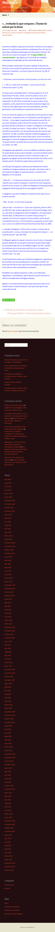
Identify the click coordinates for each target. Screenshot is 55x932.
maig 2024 (8, 567)
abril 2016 (8, 807)
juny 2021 (8, 691)
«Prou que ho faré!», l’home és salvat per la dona (30, 313)
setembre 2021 (10, 680)
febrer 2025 (8, 536)
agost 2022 (8, 641)
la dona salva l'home (38, 33)
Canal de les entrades (12, 907)
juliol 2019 (8, 772)
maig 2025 (8, 525)
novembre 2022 (10, 631)
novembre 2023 (10, 588)
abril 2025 (8, 529)
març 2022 (8, 659)
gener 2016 (8, 817)
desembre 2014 (10, 863)
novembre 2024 (10, 546)
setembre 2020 (10, 722)
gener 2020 (8, 750)
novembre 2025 (10, 504)
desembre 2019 (10, 754)
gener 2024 (8, 581)
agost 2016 (8, 793)
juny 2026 (8, 479)
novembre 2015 (10, 824)
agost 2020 (8, 726)
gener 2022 (8, 666)
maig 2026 (8, 483)
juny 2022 (8, 648)
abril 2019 (8, 782)
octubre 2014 (9, 870)
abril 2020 (8, 740)
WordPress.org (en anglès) (14, 914)
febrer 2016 (8, 814)
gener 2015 (8, 860)
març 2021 (8, 701)
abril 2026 (8, 486)
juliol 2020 (8, 729)
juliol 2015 (8, 838)
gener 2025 (8, 539)
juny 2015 (8, 842)
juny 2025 (8, 522)
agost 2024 (8, 557)
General (23, 30)
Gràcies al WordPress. (27, 927)
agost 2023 (8, 599)
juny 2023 (8, 606)
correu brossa (9, 885)
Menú (4, 15)
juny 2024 (8, 564)
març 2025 (8, 532)
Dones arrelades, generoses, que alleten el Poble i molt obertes (16, 462)
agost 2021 (8, 684)
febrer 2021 (8, 705)
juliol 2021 (8, 687)
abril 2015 (8, 849)
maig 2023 (8, 610)
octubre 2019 (9, 761)
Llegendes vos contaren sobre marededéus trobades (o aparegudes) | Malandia (15, 444)
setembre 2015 (10, 831)
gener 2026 (8, 497)
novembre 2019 (10, 757)
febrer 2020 (8, 747)
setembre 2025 (10, 511)
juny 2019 (8, 775)
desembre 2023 (10, 585)
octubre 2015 (9, 828)
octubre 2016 (9, 786)
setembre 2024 (10, 553)
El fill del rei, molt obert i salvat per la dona (22, 309)
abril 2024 (8, 571)
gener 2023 (8, 624)
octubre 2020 (9, 719)
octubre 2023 (9, 592)
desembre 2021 (10, 669)
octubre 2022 (9, 634)
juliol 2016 (8, 796)
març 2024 (8, 574)
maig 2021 (8, 694)
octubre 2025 (9, 508)
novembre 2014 (10, 867)
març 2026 (8, 490)
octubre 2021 (9, 676)
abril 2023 (8, 613)
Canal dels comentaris (12, 910)
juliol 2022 (8, 645)
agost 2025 (8, 515)
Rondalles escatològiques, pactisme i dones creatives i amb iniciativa (16, 376)
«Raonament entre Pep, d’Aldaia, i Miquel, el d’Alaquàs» (15, 420)
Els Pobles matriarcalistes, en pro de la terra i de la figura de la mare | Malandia (16, 416)
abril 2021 (8, 698)
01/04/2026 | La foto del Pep (14, 405)
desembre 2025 (10, 500)
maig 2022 (8, 652)
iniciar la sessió (13, 331)
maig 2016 (8, 803)
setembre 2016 (10, 789)
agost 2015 (8, 835)
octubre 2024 (9, 550)
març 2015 (8, 852)
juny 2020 (8, 733)
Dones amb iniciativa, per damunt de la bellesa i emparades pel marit (16, 368)
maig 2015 (8, 845)
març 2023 (8, 617)
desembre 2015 (10, 821)
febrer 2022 (8, 662)
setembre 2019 (10, 764)
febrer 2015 (8, 856)
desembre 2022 (10, 627)
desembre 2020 (10, 712)
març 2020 (8, 743)
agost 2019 (8, 768)
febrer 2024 (8, 578)
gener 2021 (8, 708)
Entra (6, 903)
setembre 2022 (10, 638)
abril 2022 (8, 655)
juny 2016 (8, 800)
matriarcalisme (7, 35)
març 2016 (8, 810)
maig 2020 (8, 736)
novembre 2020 (10, 715)
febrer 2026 (8, 493)
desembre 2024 (10, 543)
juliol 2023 (8, 603)
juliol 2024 (8, 560)
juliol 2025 (8, 518)
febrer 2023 (8, 620)
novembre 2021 (10, 673)
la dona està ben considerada (21, 33)
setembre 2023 (10, 596)
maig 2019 (8, 779)
